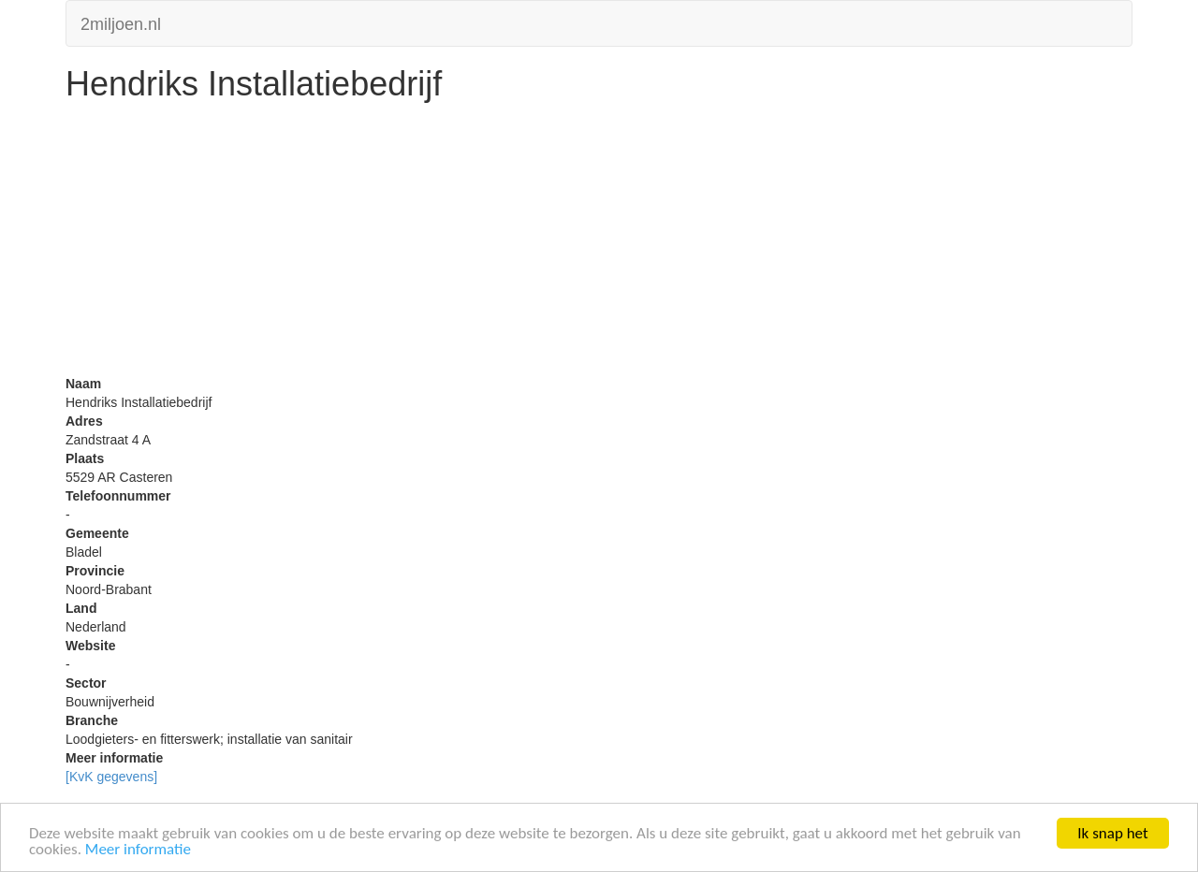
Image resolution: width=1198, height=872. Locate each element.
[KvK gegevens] (111, 776)
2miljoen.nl (120, 22)
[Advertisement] (599, 243)
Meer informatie (138, 850)
